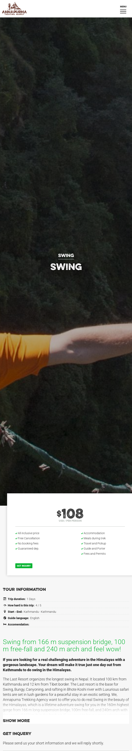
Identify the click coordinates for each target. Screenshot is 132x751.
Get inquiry (24, 566)
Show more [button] (16, 721)
